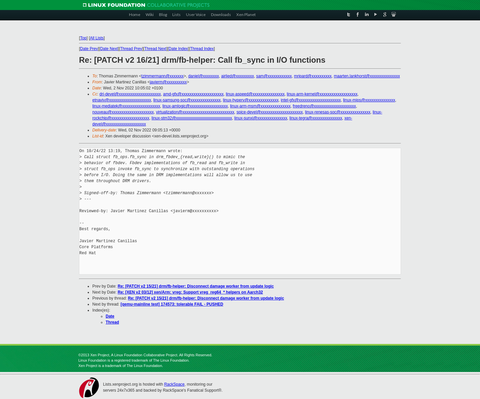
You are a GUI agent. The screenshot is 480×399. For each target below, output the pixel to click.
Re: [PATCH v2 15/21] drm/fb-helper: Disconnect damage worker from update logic (196, 286)
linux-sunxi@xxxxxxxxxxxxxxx (260, 118)
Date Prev (89, 48)
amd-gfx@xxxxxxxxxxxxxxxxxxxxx (193, 94)
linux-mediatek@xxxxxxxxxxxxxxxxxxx (126, 106)
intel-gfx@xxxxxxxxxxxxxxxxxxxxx (311, 100)
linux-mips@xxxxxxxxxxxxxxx (369, 100)
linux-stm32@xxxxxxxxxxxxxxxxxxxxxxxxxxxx (192, 118)
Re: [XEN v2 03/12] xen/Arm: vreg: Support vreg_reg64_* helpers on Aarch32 (190, 292)
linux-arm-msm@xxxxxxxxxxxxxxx (260, 106)
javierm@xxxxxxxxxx (168, 82)
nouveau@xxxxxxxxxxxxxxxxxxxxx (123, 112)
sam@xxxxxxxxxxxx (274, 76)
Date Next (109, 48)
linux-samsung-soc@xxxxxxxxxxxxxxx (187, 100)
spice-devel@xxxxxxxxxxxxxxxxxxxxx (269, 112)
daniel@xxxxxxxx (203, 76)
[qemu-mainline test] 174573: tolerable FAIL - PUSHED (172, 304)
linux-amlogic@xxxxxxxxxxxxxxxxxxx (195, 106)
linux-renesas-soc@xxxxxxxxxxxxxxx (337, 112)
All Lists (97, 38)
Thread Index (202, 48)
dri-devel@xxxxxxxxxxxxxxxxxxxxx (130, 94)
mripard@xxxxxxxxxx (313, 76)
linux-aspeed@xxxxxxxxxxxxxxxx (255, 94)
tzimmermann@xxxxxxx (162, 76)
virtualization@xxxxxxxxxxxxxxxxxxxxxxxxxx (195, 112)
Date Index (178, 48)
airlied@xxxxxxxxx (237, 76)
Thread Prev (131, 48)
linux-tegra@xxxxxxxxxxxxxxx (315, 118)
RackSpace (174, 384)
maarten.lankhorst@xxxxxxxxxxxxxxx (367, 76)
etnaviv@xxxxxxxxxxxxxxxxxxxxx (121, 100)
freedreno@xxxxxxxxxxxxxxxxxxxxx (324, 106)
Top (83, 38)
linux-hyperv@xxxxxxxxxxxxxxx (251, 100)
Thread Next (155, 48)
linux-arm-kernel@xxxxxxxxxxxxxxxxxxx (322, 94)
